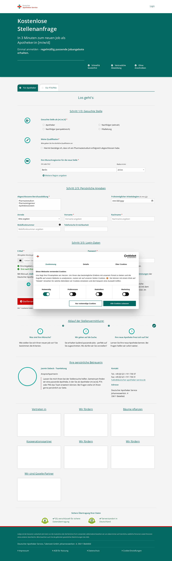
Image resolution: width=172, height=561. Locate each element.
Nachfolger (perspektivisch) (56, 129)
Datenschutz (94, 550)
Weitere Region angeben (55, 175)
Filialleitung (105, 129)
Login (152, 6)
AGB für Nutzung (61, 550)
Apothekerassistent (38, 205)
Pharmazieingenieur (38, 203)
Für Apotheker (29, 87)
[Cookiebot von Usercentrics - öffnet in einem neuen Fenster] (126, 256)
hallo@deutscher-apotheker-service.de (128, 380)
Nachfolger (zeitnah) (109, 125)
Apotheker (49, 125)
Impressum (24, 550)
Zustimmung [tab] (50, 264)
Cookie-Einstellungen (132, 550)
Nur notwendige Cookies (85, 303)
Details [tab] (86, 264)
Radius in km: (121, 164)
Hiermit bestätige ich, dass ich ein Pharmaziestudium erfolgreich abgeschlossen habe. (80, 148)
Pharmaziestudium (38, 201)
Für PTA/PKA (51, 87)
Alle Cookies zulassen (119, 303)
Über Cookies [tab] (121, 264)
